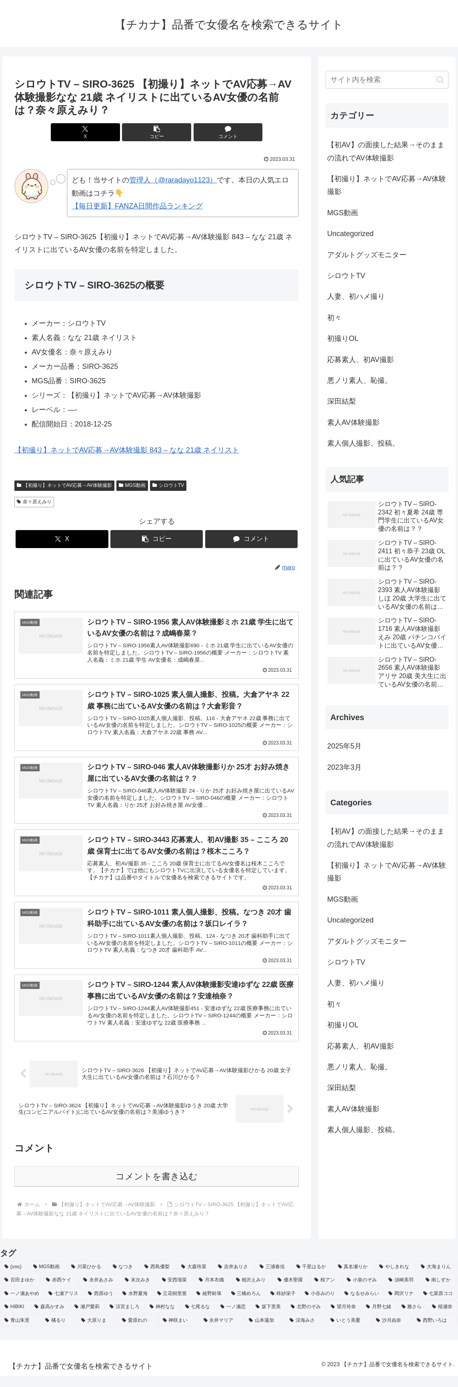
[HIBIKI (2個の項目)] (15, 1318)
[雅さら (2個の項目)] (412, 1318)
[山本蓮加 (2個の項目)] (264, 1332)
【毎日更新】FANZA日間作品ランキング (137, 206)
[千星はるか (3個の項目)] (313, 1278)
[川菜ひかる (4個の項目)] (88, 1278)
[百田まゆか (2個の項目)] (21, 1291)
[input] (387, 80)
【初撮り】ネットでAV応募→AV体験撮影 (64, 485)
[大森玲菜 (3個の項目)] (195, 1278)
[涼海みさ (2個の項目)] (305, 1332)
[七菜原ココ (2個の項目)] (438, 1305)
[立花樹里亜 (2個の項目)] (172, 1305)
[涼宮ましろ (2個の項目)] (125, 1318)
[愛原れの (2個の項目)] (138, 1332)
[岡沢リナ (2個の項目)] (401, 1305)
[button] (157, 132)
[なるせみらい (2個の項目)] (362, 1305)
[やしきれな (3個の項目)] (396, 1278)
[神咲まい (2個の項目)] (178, 1332)
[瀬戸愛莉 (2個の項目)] (87, 1318)
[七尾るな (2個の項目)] (198, 1318)
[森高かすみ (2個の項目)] (50, 1318)
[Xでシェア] (109, 132)
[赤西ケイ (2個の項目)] (60, 1291)
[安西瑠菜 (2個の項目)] (176, 1291)
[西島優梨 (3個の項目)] (158, 1278)
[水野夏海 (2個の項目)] (135, 1305)
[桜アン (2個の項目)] (326, 1291)
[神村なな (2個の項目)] (163, 1318)
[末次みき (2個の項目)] (138, 1291)
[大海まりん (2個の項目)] (437, 1278)
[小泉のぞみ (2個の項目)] (363, 1291)
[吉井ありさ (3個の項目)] (234, 1278)
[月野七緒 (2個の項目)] (379, 1318)
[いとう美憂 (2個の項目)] (349, 1332)
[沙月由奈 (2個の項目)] (392, 1332)
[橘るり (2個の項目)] (59, 1332)
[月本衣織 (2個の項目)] (212, 1291)
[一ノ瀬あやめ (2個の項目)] (22, 1305)
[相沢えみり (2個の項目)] (252, 1291)
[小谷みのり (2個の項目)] (320, 1305)
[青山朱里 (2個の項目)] (20, 1332)
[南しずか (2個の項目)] (439, 1291)
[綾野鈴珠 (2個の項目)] (209, 1305)
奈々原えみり (34, 501)
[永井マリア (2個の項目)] (222, 1332)
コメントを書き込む (157, 1188)
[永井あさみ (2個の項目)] (100, 1291)
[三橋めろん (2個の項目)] (246, 1305)
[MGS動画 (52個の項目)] (48, 1278)
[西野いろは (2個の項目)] (435, 1332)
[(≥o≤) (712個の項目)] (14, 1278)
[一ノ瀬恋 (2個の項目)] (233, 1318)
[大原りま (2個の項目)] (97, 1332)
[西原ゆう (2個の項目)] (100, 1305)
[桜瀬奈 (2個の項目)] (442, 1318)
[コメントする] (204, 132)
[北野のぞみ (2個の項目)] (306, 1318)
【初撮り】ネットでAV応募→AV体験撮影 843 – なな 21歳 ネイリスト (126, 450)
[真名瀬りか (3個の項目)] (354, 1278)
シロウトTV (168, 485)
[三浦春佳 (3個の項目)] (273, 1278)
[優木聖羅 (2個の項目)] (291, 1291)
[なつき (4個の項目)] (124, 1278)
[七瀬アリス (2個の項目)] (63, 1305)
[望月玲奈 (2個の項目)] (344, 1318)
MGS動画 (132, 485)
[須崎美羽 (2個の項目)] (402, 1291)
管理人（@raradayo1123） (173, 180)
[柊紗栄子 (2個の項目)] (283, 1305)
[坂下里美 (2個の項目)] (269, 1318)
